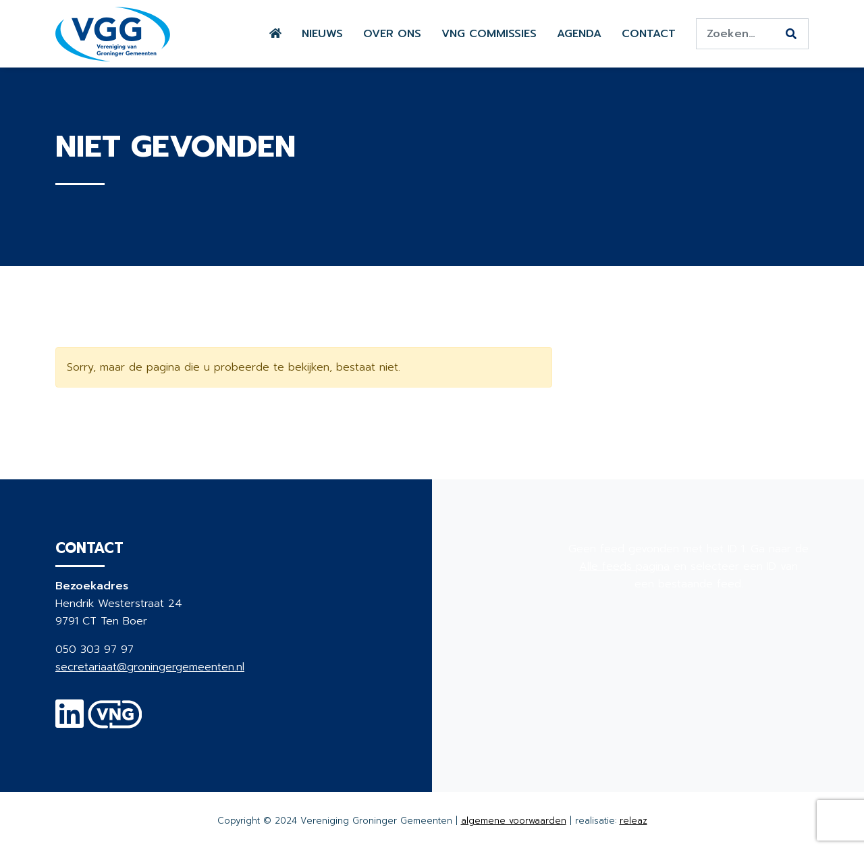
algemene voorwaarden (513, 820)
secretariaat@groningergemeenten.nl (149, 667)
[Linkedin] (69, 722)
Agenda (579, 34)
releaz (633, 820)
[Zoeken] (791, 34)
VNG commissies (489, 34)
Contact (649, 34)
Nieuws (322, 34)
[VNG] (115, 722)
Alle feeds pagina (624, 566)
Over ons (392, 34)
